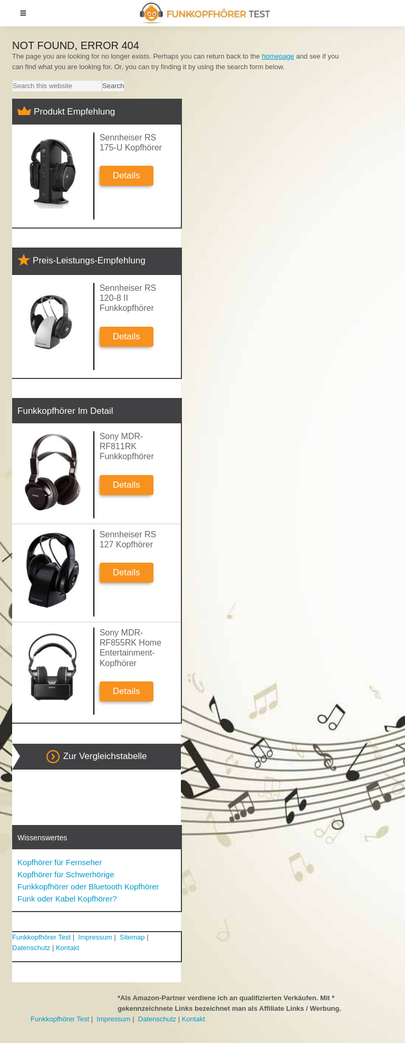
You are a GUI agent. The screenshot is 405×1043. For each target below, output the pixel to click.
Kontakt (67, 948)
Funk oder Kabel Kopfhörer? (67, 898)
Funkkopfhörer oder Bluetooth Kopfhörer (88, 886)
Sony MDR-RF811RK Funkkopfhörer (127, 446)
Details (126, 175)
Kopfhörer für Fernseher (59, 862)
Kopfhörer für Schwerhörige (65, 874)
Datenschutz (31, 948)
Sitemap (132, 937)
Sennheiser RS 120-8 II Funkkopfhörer (128, 297)
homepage (278, 56)
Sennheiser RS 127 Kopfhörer (128, 539)
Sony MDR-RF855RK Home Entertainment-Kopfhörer (130, 648)
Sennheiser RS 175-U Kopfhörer (131, 142)
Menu (23, 13)
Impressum (95, 937)
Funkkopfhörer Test (41, 937)
